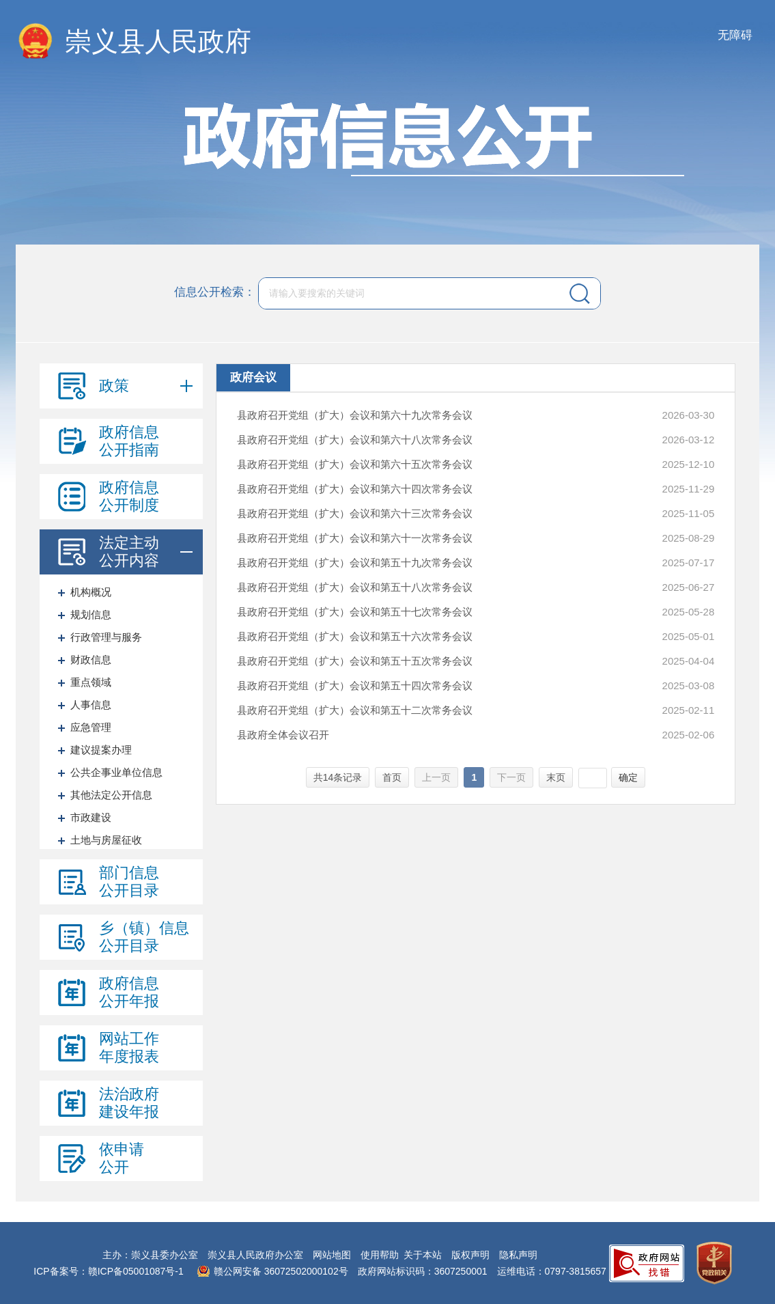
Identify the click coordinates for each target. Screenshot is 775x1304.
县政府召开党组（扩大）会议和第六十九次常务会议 (355, 415)
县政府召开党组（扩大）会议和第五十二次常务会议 (355, 710)
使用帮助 (380, 1254)
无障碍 (735, 35)
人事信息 (90, 704)
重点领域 (90, 682)
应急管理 (90, 727)
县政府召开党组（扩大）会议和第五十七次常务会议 (355, 612)
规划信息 (90, 614)
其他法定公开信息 (111, 795)
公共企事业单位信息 (116, 772)
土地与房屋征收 (106, 840)
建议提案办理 (101, 749)
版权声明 (470, 1254)
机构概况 (90, 592)
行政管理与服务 (106, 637)
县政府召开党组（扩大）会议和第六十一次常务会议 (355, 538)
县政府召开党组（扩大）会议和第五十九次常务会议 (355, 562)
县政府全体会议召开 (283, 734)
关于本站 (423, 1254)
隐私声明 (518, 1254)
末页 (555, 777)
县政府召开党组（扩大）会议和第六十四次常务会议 (355, 489)
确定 (628, 777)
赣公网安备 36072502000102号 (281, 1271)
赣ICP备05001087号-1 (136, 1271)
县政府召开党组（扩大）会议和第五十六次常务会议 (355, 636)
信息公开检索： (214, 292)
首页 (391, 777)
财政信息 (90, 659)
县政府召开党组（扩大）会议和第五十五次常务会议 (355, 661)
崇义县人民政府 (158, 41)
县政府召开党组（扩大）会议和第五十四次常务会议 (355, 685)
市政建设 (90, 817)
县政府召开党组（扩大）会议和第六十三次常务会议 (355, 513)
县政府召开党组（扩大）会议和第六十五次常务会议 (355, 464)
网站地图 (332, 1254)
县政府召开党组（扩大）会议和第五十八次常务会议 (355, 587)
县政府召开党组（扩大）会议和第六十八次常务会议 (355, 439)
